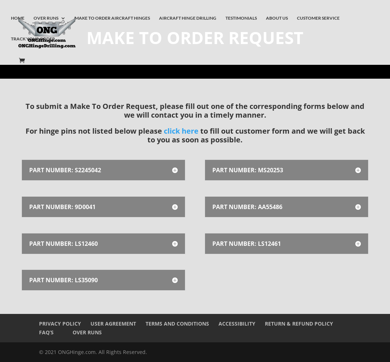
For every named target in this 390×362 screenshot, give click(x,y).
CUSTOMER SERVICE (318, 18)
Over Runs (87, 332)
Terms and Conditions (177, 323)
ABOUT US (277, 18)
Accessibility (237, 323)
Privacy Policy (60, 323)
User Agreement (113, 323)
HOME (17, 18)
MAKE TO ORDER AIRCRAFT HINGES (112, 18)
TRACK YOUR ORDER (33, 39)
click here (181, 131)
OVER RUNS (46, 18)
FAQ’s (46, 332)
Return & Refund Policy (299, 323)
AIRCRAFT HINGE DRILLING (187, 18)
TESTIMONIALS (241, 18)
